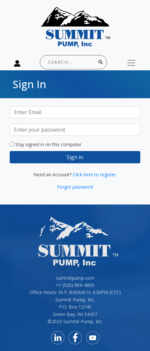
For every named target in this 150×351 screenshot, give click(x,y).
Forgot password (75, 187)
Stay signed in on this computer (48, 144)
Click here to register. (95, 174)
